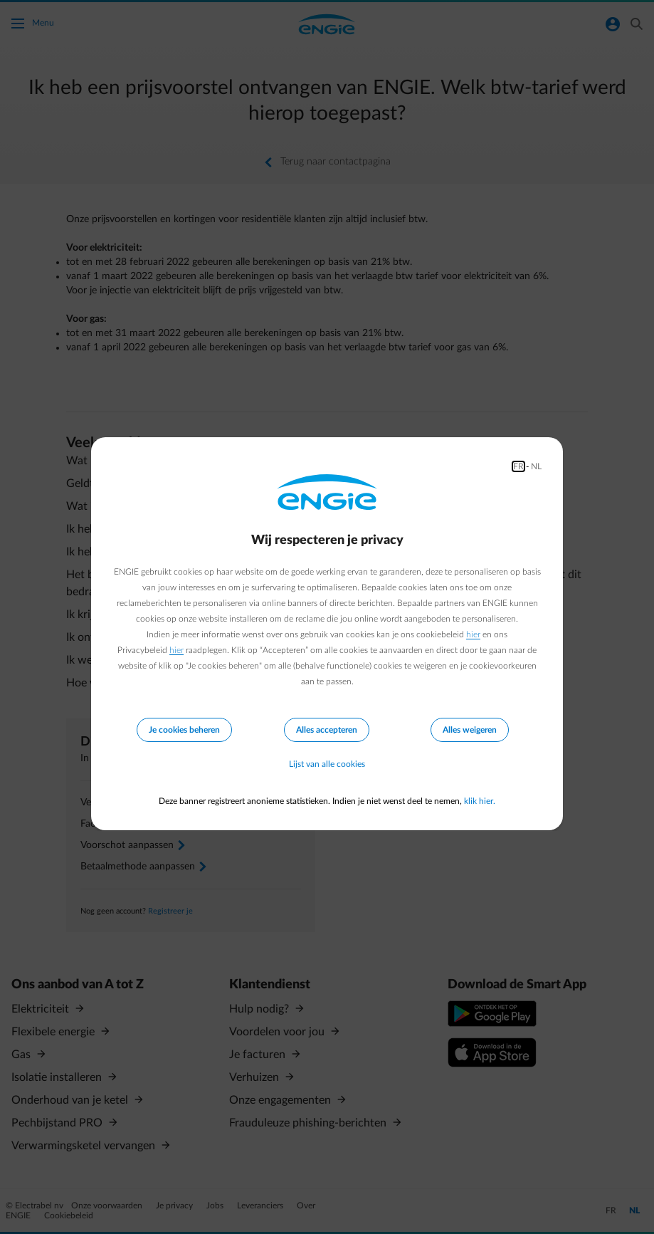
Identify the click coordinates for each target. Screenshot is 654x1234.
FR (518, 466)
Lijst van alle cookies (327, 764)
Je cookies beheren (184, 730)
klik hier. (479, 801)
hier (473, 634)
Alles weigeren (470, 730)
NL (536, 466)
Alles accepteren (326, 730)
